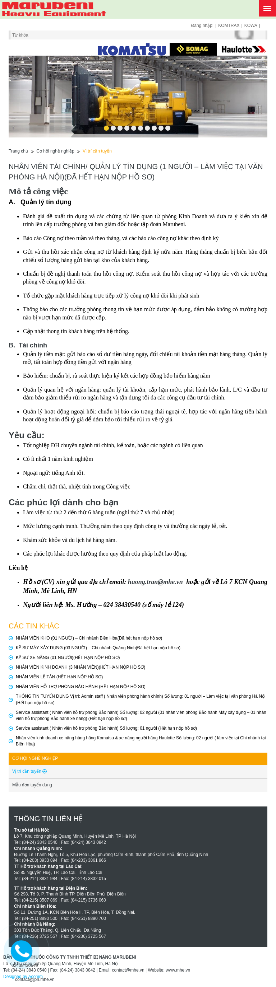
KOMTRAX (228, 25)
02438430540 (25, 965)
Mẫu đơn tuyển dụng (32, 784)
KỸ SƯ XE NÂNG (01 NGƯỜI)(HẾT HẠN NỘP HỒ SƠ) (68, 657)
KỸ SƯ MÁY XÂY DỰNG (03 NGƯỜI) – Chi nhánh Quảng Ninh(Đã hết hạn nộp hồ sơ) (98, 647)
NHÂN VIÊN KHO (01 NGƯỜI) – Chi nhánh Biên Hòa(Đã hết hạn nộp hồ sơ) (89, 638)
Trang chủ (18, 151)
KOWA (250, 25)
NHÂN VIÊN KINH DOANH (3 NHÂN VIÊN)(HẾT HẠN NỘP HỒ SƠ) (80, 667)
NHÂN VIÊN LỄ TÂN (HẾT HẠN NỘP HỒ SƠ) (59, 676)
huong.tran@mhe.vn (155, 581)
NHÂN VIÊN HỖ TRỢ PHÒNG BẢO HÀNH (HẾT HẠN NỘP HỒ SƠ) (81, 686)
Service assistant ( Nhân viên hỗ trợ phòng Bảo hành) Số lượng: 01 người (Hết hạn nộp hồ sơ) (106, 728)
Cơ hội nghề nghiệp (55, 151)
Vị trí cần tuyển (97, 151)
